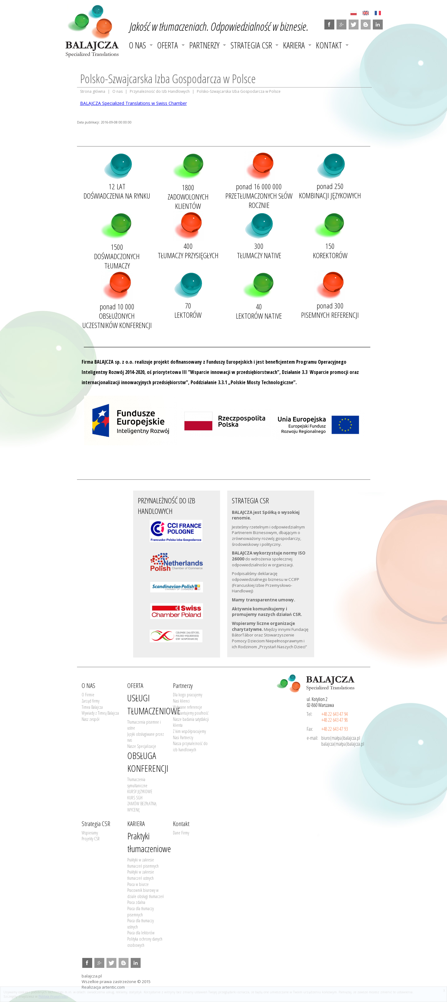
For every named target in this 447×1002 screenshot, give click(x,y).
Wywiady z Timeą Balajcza (100, 713)
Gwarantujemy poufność (190, 713)
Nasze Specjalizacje (141, 746)
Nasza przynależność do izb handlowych (190, 746)
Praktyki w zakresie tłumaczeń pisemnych (143, 863)
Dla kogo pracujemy (187, 695)
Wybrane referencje (187, 707)
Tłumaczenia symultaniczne (137, 782)
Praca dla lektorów (141, 933)
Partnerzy (204, 45)
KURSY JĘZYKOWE (139, 791)
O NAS (137, 45)
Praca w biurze (138, 884)
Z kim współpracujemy (189, 731)
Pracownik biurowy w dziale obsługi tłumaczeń (145, 893)
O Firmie (88, 695)
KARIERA (294, 45)
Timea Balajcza (92, 707)
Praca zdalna (136, 902)
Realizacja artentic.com (103, 987)
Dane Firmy (181, 833)
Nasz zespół (90, 719)
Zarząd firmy (90, 701)
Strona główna (92, 91)
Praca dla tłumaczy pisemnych (140, 911)
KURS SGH (134, 798)
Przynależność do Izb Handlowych (160, 91)
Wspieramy (90, 833)
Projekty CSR (91, 839)
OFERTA (167, 45)
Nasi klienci (181, 701)
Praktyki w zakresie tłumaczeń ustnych (140, 875)
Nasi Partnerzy (183, 737)
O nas (117, 91)
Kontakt (329, 45)
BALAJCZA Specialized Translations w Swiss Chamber (133, 103)
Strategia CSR (251, 45)
